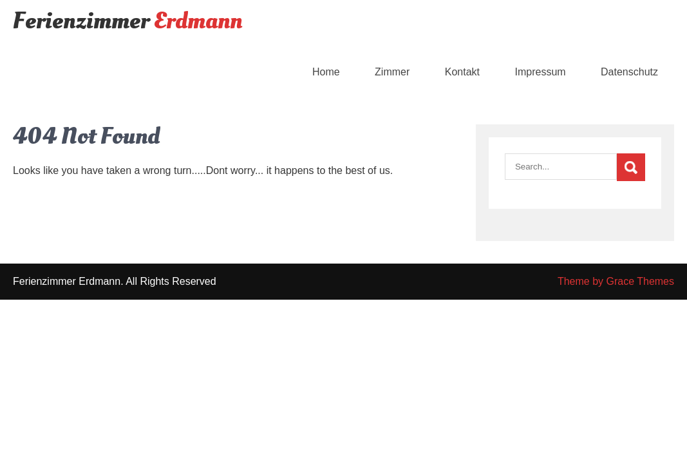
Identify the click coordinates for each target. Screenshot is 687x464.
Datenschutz (629, 71)
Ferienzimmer (127, 21)
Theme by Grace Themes (616, 281)
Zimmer (392, 71)
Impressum (539, 71)
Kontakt (462, 71)
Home (326, 71)
